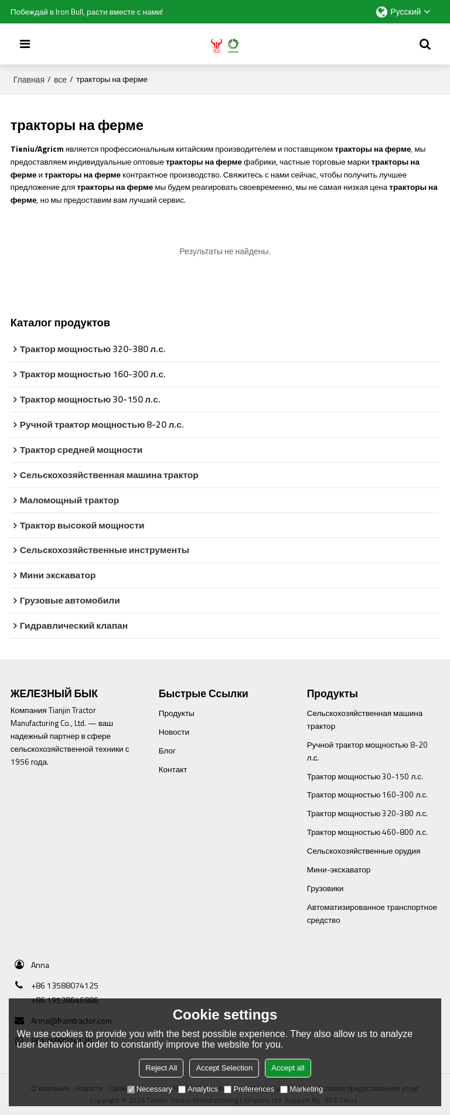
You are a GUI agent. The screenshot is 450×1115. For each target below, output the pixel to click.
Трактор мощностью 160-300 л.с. (367, 794)
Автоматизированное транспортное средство (372, 913)
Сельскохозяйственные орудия (364, 851)
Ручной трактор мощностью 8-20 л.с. (367, 751)
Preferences (249, 1089)
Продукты (177, 713)
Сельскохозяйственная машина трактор (364, 719)
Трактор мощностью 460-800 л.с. (367, 832)
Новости (174, 732)
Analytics (198, 1089)
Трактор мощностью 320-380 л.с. (367, 813)
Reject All (161, 1067)
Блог (167, 750)
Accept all (287, 1067)
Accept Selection (224, 1067)
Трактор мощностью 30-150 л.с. (365, 776)
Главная (29, 80)
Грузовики (325, 888)
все (60, 80)
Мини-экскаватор (339, 869)
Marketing (301, 1089)
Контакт (173, 769)
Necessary (149, 1089)
